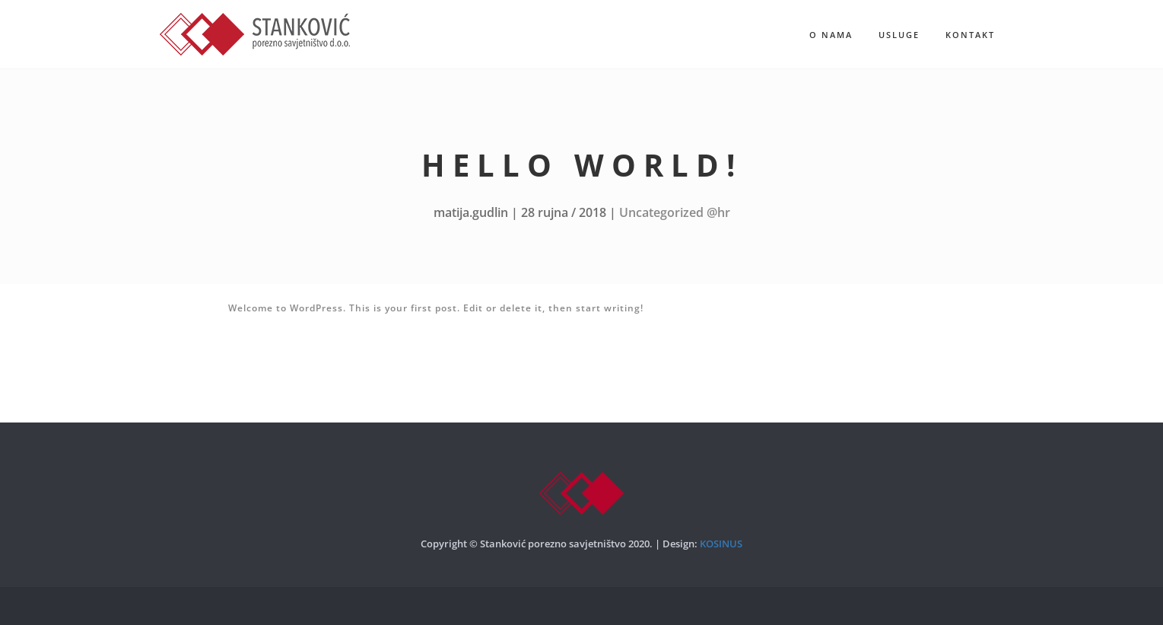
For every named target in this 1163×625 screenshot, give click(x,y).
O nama (831, 34)
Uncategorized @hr (674, 212)
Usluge (899, 34)
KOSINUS (721, 543)
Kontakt (970, 34)
